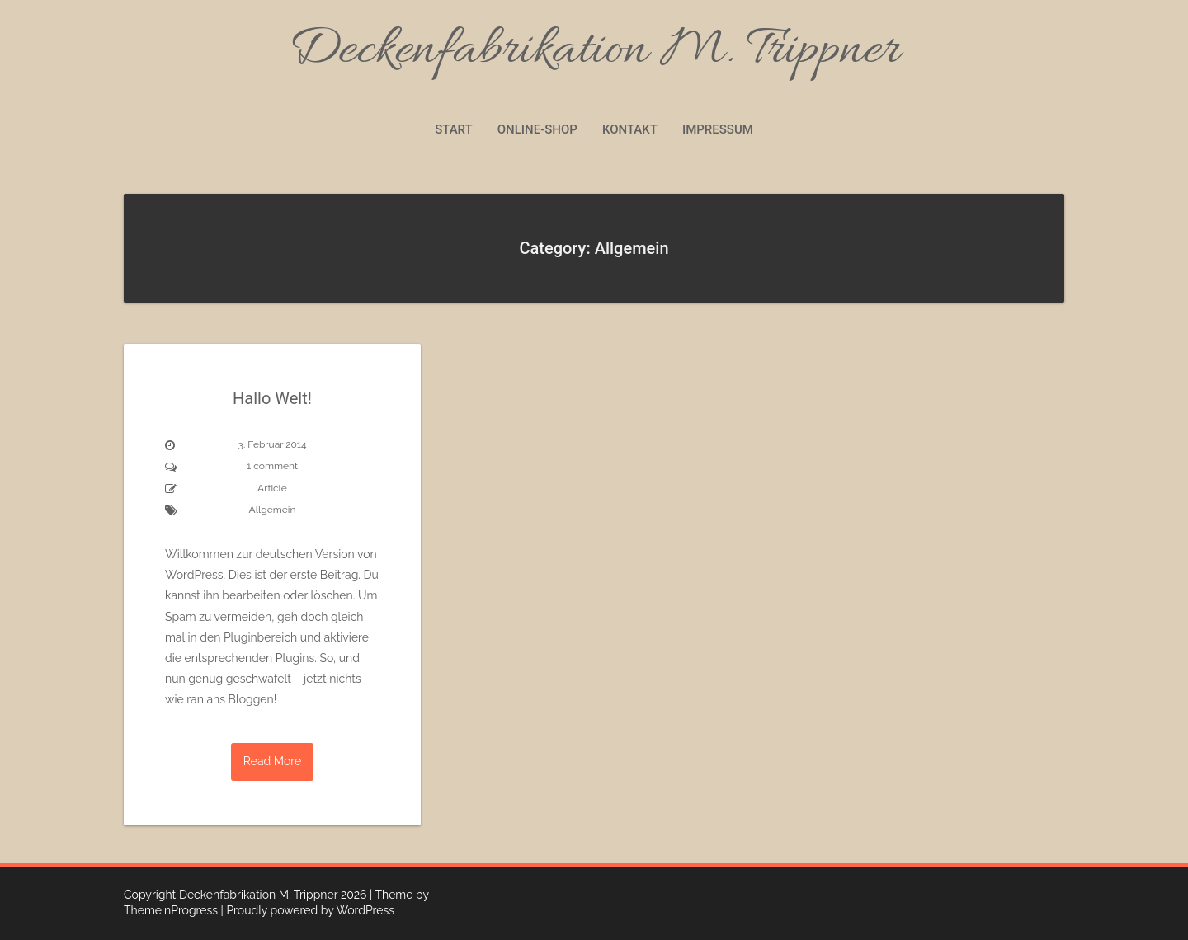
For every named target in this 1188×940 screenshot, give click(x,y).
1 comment (272, 466)
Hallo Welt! (272, 398)
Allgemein (272, 509)
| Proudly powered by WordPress (307, 910)
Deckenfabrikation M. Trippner (593, 51)
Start (454, 129)
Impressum (717, 129)
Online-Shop (537, 129)
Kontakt (630, 129)
